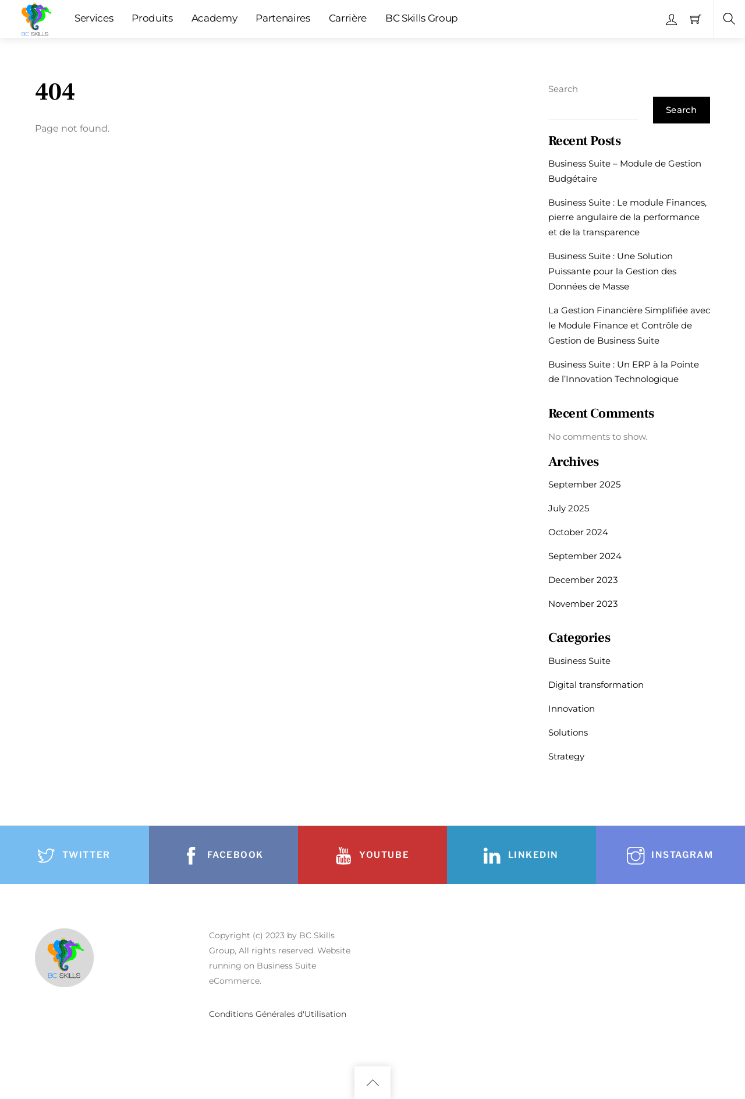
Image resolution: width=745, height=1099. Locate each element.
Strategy (566, 756)
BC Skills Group (421, 18)
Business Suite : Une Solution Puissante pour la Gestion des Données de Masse (612, 271)
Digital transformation (596, 684)
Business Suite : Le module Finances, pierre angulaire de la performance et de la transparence (627, 217)
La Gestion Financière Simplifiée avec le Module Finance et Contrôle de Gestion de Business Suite (629, 325)
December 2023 (583, 579)
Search (563, 88)
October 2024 (578, 532)
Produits (152, 18)
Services (93, 18)
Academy (214, 18)
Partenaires (283, 18)
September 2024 (585, 555)
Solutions (568, 732)
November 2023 (583, 603)
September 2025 (584, 484)
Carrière (348, 18)
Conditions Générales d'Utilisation (277, 1014)
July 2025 (568, 508)
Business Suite (579, 660)
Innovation (571, 708)
